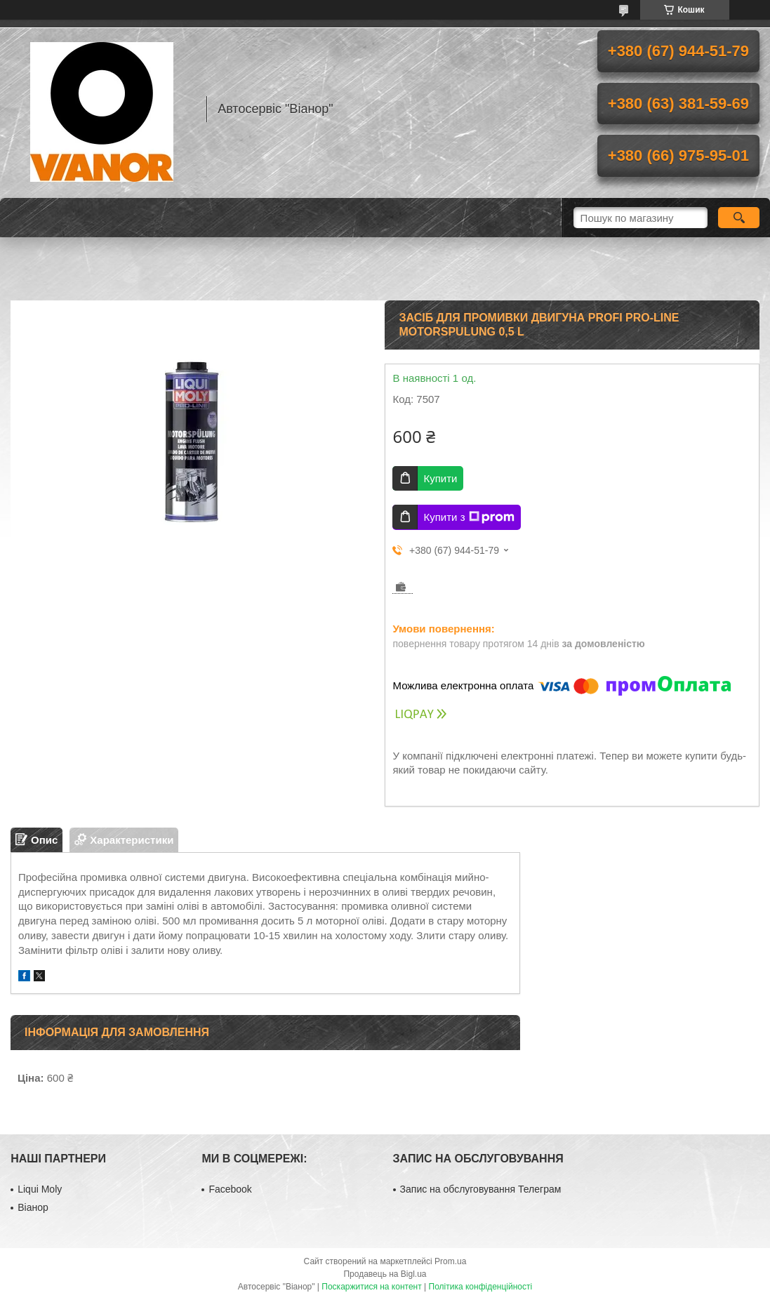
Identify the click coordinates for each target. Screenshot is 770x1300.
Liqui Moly (40, 1189)
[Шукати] (738, 217)
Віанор (33, 1207)
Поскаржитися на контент (371, 1287)
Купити (440, 478)
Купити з (468, 517)
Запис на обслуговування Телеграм (481, 1189)
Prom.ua (450, 1261)
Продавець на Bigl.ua (384, 1274)
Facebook (229, 1189)
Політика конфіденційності (481, 1287)
